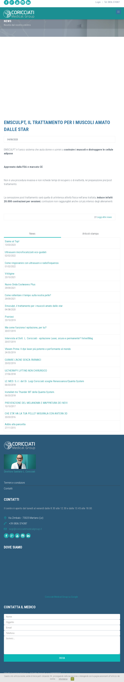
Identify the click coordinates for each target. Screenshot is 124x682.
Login (98, 2)
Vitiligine (9, 273)
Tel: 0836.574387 (112, 2)
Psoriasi (9, 316)
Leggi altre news (103, 217)
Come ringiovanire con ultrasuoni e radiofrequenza (31, 263)
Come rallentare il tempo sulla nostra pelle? (28, 295)
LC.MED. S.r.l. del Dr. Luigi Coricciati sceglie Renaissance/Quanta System (44, 381)
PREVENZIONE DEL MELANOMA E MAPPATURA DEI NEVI (36, 402)
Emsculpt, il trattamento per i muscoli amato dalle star (34, 305)
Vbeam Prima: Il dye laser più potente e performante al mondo (38, 349)
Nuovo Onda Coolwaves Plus (20, 284)
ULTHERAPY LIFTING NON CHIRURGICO (26, 370)
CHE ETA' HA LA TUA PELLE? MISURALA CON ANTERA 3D (36, 413)
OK (72, 679)
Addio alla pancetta (15, 424)
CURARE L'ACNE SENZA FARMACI (23, 359)
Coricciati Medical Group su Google (61, 597)
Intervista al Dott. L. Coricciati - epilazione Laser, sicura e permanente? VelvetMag (49, 338)
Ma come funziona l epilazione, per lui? (25, 327)
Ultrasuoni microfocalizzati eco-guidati (25, 252)
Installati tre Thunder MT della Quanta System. (30, 392)
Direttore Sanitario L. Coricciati (19, 471)
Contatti (8, 488)
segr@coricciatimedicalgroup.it (25, 529)
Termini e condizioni (14, 482)
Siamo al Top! (12, 241)
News (32, 233)
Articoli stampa (90, 233)
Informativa (63, 679)
